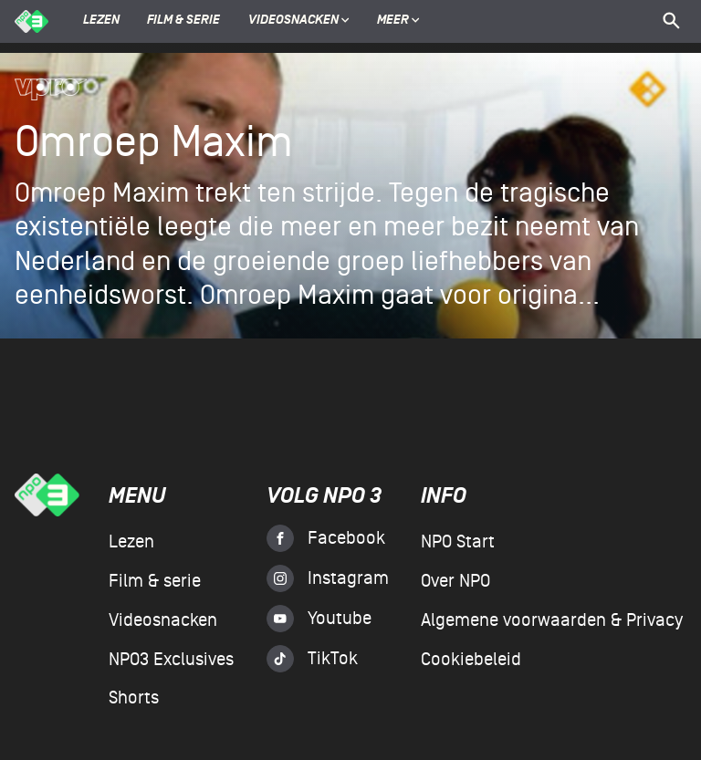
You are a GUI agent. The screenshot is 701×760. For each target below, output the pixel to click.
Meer (398, 21)
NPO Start (458, 542)
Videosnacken (293, 21)
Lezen (101, 21)
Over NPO (455, 581)
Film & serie (183, 21)
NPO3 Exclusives (171, 660)
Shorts (134, 698)
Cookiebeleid (471, 660)
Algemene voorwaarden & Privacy (552, 620)
